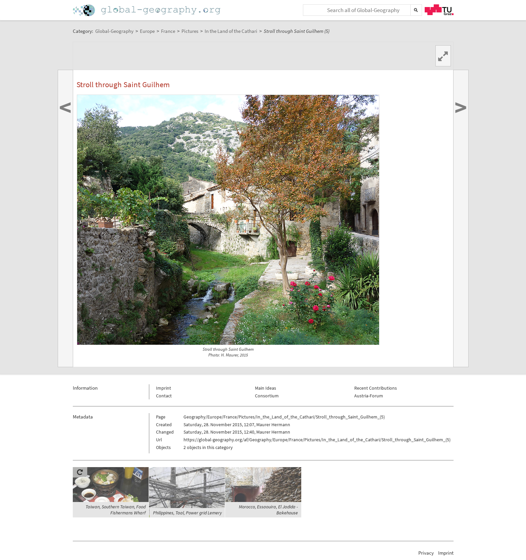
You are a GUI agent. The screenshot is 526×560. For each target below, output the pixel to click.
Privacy (426, 553)
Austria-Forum (368, 396)
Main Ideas (265, 388)
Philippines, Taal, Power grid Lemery (187, 513)
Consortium (267, 396)
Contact (164, 396)
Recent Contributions (375, 388)
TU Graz (439, 9)
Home (147, 10)
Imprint (163, 388)
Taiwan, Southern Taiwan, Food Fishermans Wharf (116, 510)
